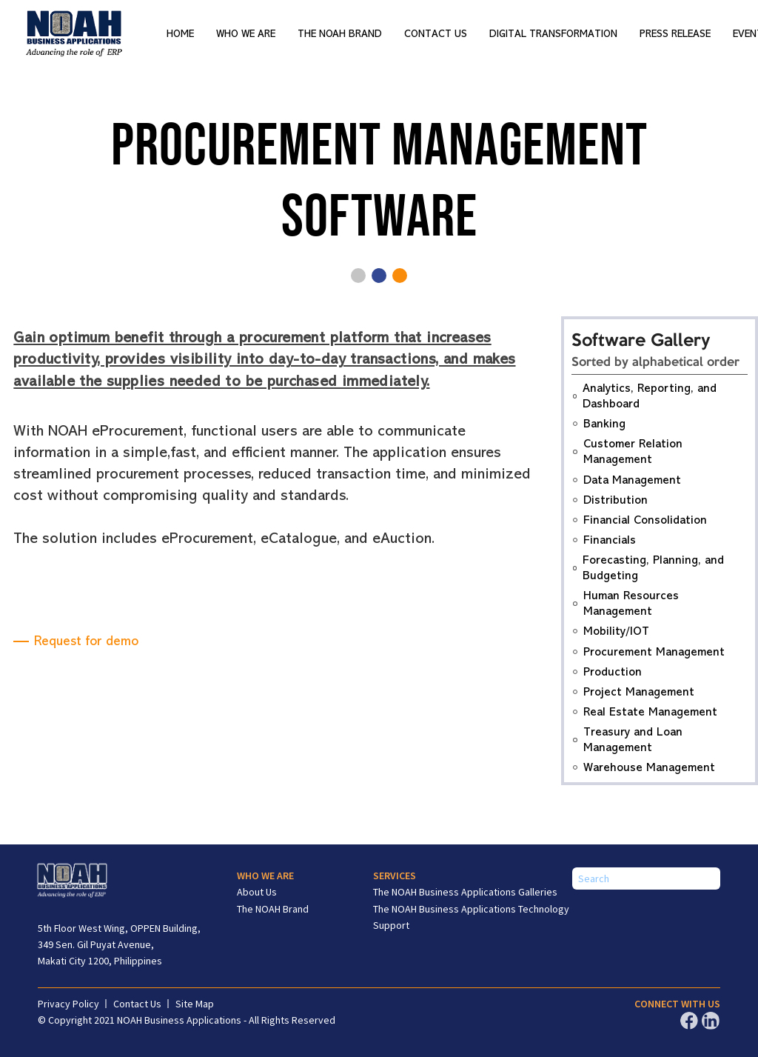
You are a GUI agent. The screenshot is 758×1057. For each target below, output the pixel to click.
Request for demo (86, 640)
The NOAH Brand (340, 33)
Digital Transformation (553, 33)
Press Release (675, 33)
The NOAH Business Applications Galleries (465, 891)
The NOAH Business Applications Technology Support (471, 917)
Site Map (194, 1003)
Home (180, 33)
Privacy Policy (68, 1003)
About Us (257, 891)
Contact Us (435, 33)
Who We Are (245, 33)
